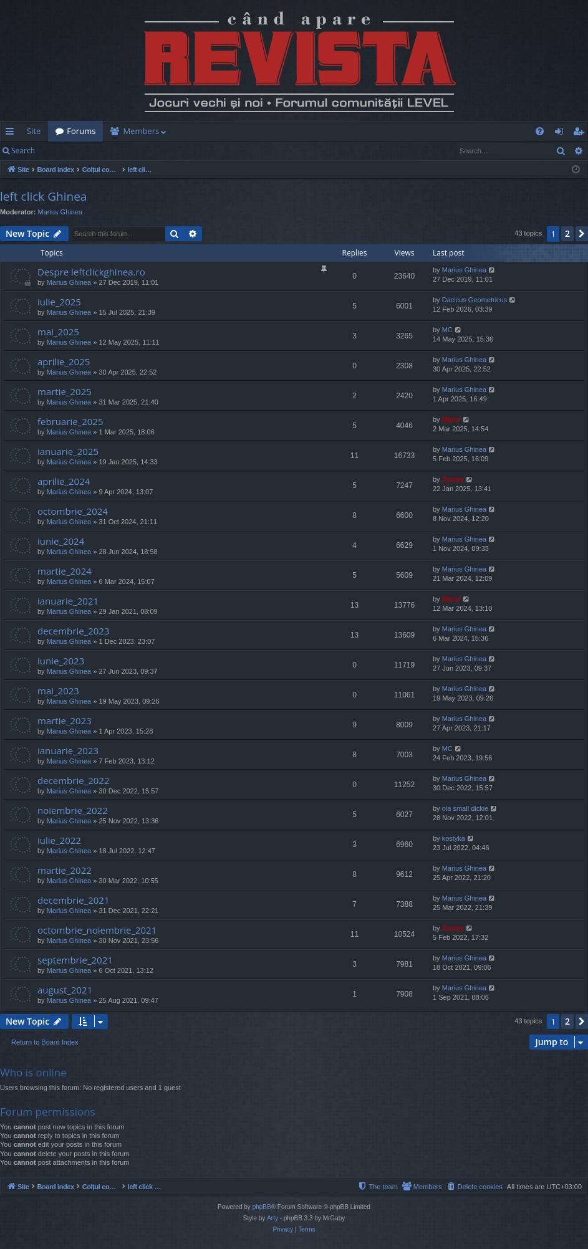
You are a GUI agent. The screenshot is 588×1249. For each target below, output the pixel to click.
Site (34, 130)
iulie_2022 (59, 840)
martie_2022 (64, 870)
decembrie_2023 (73, 630)
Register (104, 150)
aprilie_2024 (63, 481)
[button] (582, 233)
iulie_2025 (59, 301)
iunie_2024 (60, 541)
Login (62, 150)
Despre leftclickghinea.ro (91, 272)
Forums (81, 130)
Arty (272, 1218)
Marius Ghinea (60, 212)
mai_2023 (58, 690)
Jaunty (453, 479)
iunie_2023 (60, 660)
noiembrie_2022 (72, 810)
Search (23, 150)
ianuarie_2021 (68, 601)
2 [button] (567, 233)
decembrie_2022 (73, 780)
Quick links (12, 133)
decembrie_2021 (73, 900)
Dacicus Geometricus (475, 300)
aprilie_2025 (63, 361)
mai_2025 (58, 331)
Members (141, 130)
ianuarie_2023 (68, 750)
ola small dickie (465, 808)
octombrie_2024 (72, 511)
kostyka (453, 838)
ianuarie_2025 (68, 451)
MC (447, 329)
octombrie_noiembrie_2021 (97, 930)
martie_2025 (64, 391)
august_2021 (64, 989)
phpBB (262, 1207)
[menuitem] (346, 131)
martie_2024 (64, 571)
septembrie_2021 (75, 960)
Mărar (451, 419)
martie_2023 (64, 720)
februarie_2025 (70, 421)
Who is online (33, 1072)
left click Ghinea (43, 196)
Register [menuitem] (581, 133)
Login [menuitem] (561, 133)
